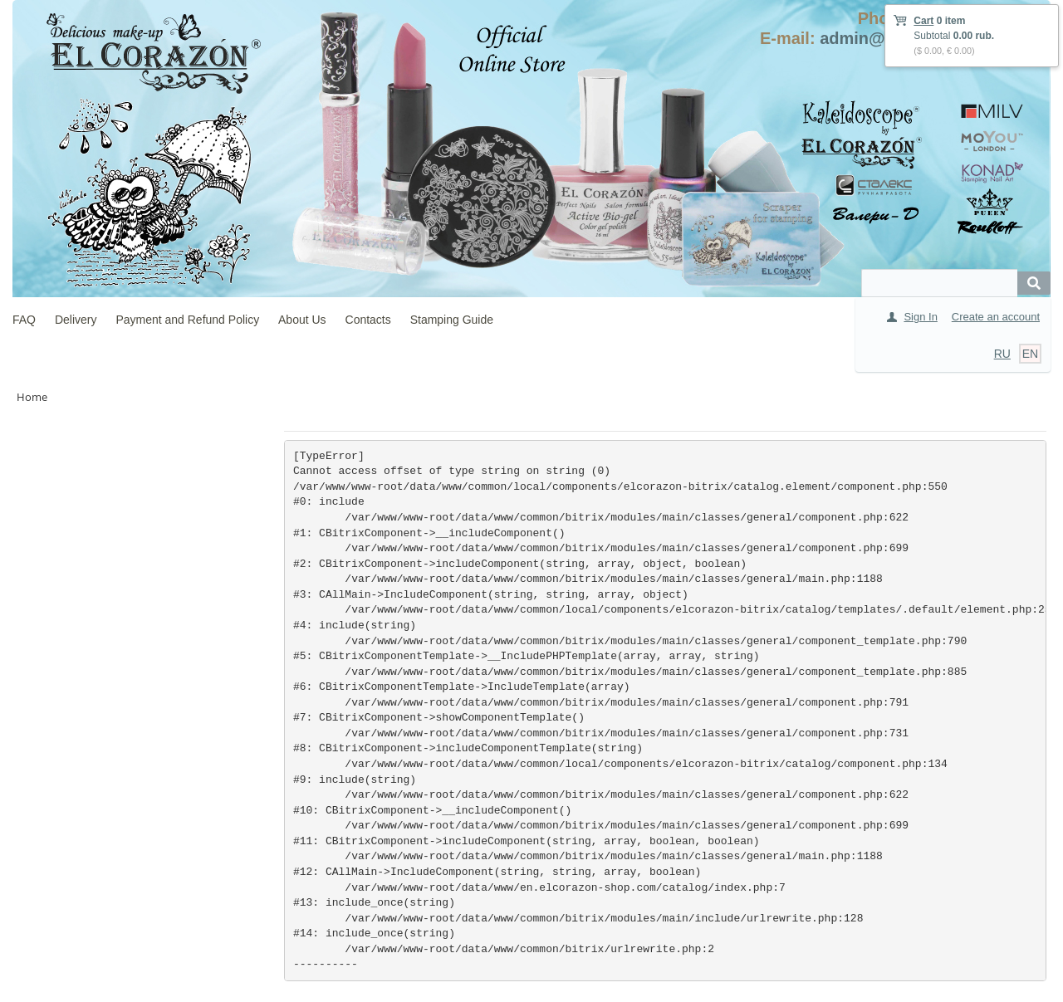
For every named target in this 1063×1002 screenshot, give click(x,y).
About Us (302, 319)
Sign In (920, 316)
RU (1002, 353)
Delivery (76, 319)
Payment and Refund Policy (187, 319)
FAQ (24, 319)
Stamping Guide (451, 319)
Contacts (368, 319)
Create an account (996, 316)
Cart (923, 21)
